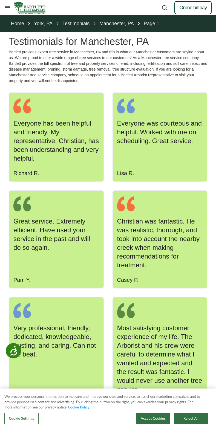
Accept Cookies (153, 420)
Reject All (190, 420)
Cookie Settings (21, 420)
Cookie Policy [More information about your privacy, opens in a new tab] (79, 409)
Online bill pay (193, 7)
